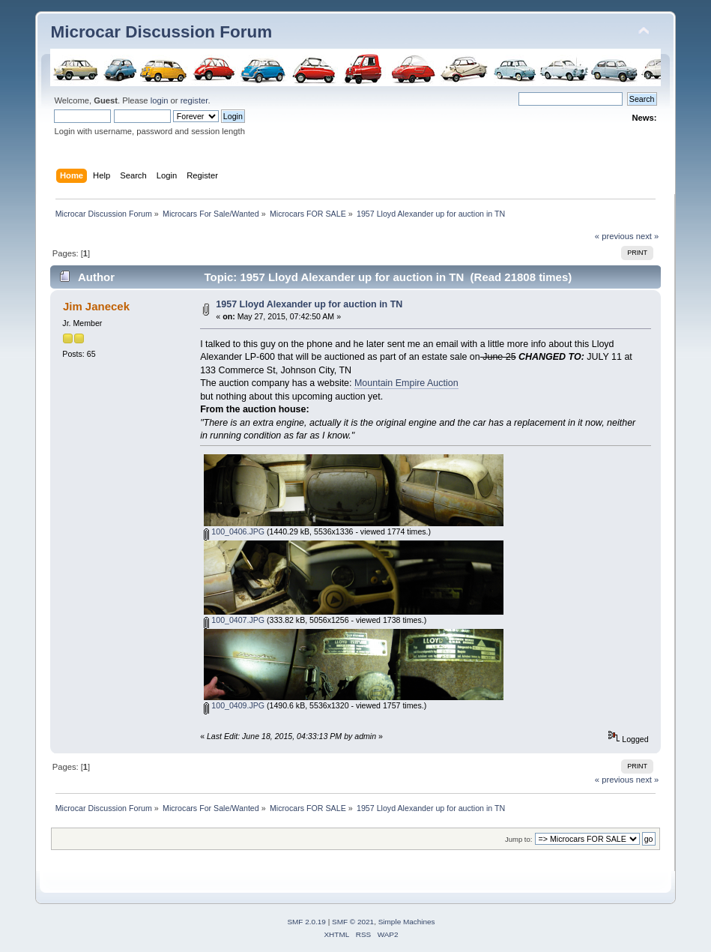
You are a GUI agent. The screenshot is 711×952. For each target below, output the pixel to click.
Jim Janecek (96, 306)
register (194, 100)
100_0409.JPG (234, 705)
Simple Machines (406, 922)
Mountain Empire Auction (406, 383)
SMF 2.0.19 (306, 922)
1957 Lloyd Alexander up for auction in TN (309, 304)
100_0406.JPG (234, 531)
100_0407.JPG (234, 619)
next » (647, 236)
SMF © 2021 (353, 922)
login (160, 100)
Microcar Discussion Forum (161, 31)
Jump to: (519, 839)
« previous (614, 236)
